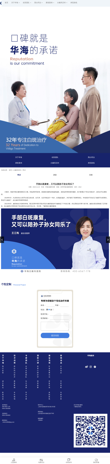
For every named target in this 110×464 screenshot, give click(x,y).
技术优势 (14, 359)
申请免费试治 (49, 371)
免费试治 (41, 460)
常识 (24, 170)
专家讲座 (61, 396)
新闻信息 (61, 359)
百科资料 (61, 384)
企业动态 (61, 369)
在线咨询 (69, 460)
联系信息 (3, 396)
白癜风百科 (62, 2)
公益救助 (14, 460)
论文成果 (26, 384)
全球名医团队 (26, 371)
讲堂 (55, 175)
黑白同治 (38, 2)
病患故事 (38, 384)
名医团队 (27, 2)
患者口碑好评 (38, 371)
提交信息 (55, 335)
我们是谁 (3, 369)
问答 (91, 175)
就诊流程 (49, 359)
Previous (2, 240)
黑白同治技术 (14, 371)
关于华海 (15, 2)
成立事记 (3, 384)
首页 (6, 2)
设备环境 (49, 384)
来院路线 (73, 2)
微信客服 (96, 460)
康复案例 (50, 2)
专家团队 (26, 359)
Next (108, 240)
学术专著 (26, 396)
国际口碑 (38, 359)
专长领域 (14, 396)
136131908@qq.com (8, 422)
